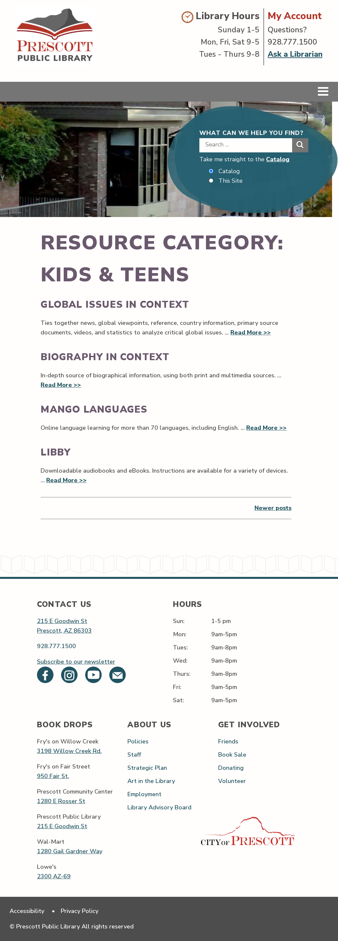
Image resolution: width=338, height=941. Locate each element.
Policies (138, 741)
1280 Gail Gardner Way (69, 851)
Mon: (179, 634)
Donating (231, 768)
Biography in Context (105, 357)
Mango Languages (94, 409)
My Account (295, 16)
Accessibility (27, 911)
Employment (144, 794)
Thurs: (181, 674)
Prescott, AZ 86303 (64, 631)
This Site (231, 181)
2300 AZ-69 (54, 876)
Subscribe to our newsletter (76, 662)
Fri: (177, 687)
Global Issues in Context (115, 304)
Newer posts (272, 508)
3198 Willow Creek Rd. (69, 751)
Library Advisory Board (159, 807)
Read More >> (250, 332)
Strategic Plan (147, 768)
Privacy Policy (79, 911)
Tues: (180, 647)
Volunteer (232, 781)
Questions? (287, 30)
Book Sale (232, 755)
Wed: (180, 661)
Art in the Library (151, 781)
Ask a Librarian (295, 54)
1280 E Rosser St (61, 801)
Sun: (179, 621)
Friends (228, 741)
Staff (134, 755)
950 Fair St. (53, 776)
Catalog (277, 159)
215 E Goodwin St (62, 621)
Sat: (178, 700)
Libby (56, 452)
